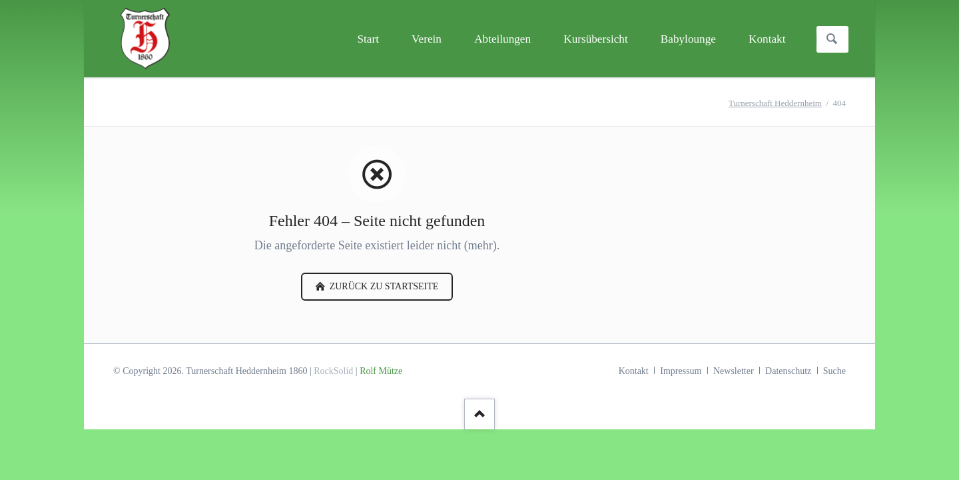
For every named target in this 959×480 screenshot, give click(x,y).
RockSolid (333, 371)
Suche (834, 371)
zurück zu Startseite (382, 286)
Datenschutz (788, 371)
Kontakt (634, 371)
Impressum (680, 371)
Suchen (831, 39)
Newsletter (733, 371)
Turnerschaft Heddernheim (775, 103)
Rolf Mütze (381, 371)
